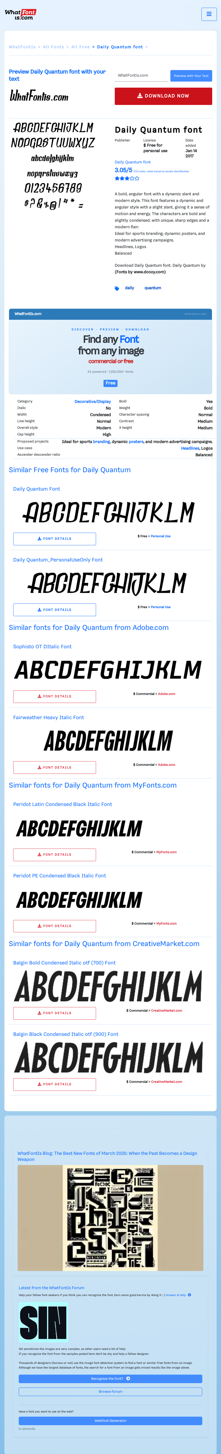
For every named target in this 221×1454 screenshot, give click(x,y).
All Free (80, 47)
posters (136, 442)
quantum (152, 288)
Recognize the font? (110, 1379)
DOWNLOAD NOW (163, 96)
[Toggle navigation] (209, 14)
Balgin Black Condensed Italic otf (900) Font (65, 1034)
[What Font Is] (20, 14)
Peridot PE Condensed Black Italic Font (59, 875)
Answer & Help (178, 1295)
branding (101, 442)
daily (129, 288)
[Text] (141, 76)
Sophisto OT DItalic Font (42, 646)
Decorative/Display (93, 402)
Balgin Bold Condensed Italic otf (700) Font (64, 963)
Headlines (190, 448)
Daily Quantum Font (36, 489)
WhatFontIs (22, 47)
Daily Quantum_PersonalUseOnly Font (58, 560)
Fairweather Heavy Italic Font (48, 717)
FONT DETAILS (55, 539)
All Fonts (53, 47)
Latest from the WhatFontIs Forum (51, 1288)
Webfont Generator (111, 1421)
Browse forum (110, 1392)
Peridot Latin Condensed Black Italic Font (62, 804)
